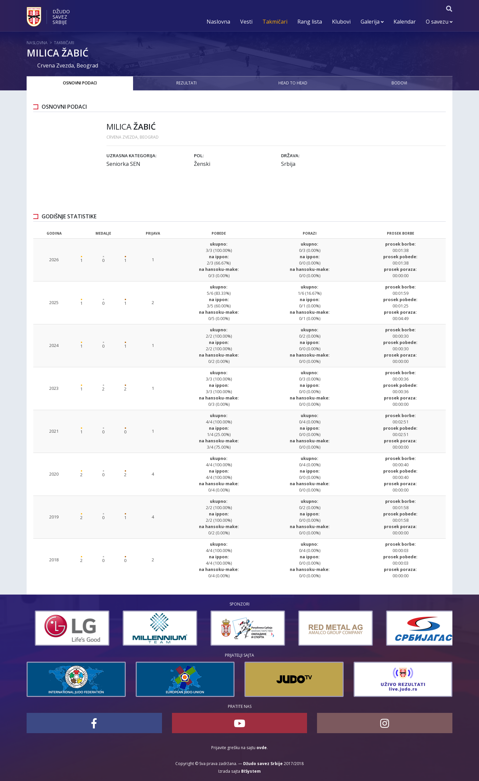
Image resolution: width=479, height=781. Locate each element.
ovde (261, 747)
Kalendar (405, 21)
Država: (290, 156)
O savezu (439, 21)
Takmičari (274, 21)
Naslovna (218, 21)
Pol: (199, 156)
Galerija (372, 21)
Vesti (246, 21)
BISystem (251, 771)
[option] (64, 628)
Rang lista (309, 21)
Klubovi (341, 21)
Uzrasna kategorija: (131, 156)
